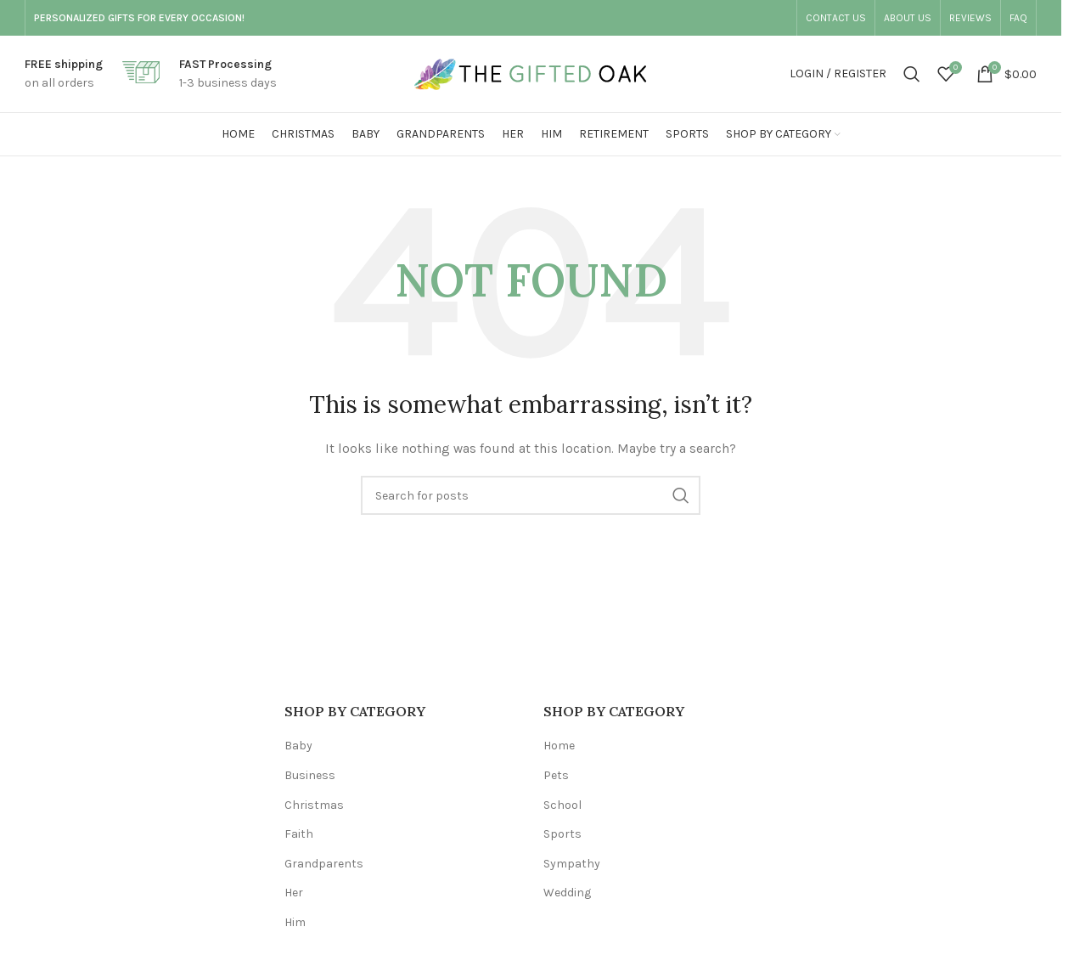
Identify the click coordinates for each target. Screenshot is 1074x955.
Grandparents (323, 863)
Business (309, 775)
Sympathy (571, 863)
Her (293, 892)
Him (295, 922)
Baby (298, 745)
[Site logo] (531, 72)
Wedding (567, 892)
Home (559, 745)
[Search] (912, 74)
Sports (562, 834)
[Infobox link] (64, 74)
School (562, 805)
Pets (556, 775)
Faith (298, 834)
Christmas (314, 805)
